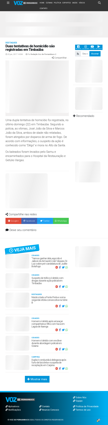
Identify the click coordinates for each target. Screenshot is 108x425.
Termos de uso (82, 409)
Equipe (78, 401)
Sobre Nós (79, 397)
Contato (44, 406)
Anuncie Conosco (49, 409)
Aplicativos (12, 406)
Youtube (92, 47)
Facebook (78, 47)
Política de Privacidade (86, 406)
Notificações (13, 409)
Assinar (95, 53)
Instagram (85, 47)
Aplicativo (99, 47)
